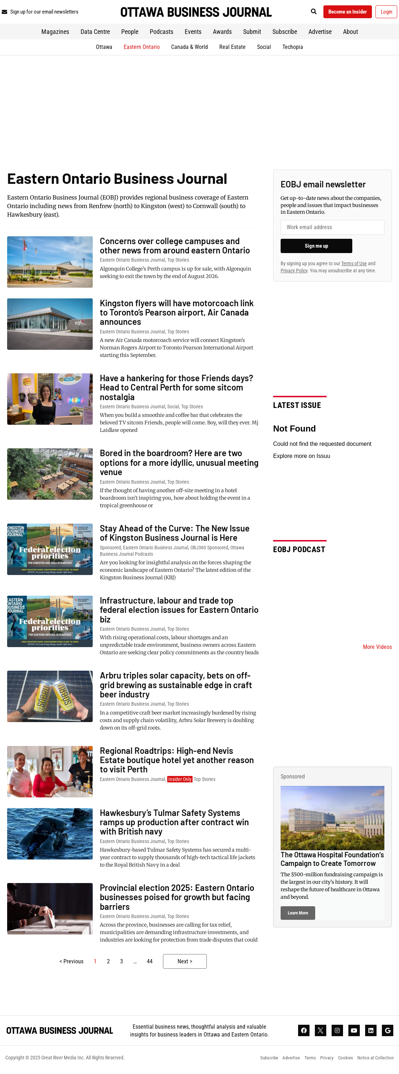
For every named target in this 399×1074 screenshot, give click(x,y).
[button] (304, 13)
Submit (252, 34)
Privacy (321, 1062)
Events (193, 34)
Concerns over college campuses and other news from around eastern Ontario (175, 247)
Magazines (55, 34)
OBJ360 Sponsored (209, 550)
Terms (303, 1062)
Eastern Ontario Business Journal (132, 262)
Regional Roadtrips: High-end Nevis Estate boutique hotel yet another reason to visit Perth (177, 762)
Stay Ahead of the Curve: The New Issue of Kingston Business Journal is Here (175, 535)
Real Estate (232, 49)
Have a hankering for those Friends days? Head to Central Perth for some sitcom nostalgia (176, 389)
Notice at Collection (374, 1062)
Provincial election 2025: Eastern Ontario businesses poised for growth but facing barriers (177, 899)
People (129, 34)
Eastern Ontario (142, 49)
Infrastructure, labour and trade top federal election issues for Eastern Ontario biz (179, 612)
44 (150, 963)
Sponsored (110, 550)
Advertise (320, 34)
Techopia (292, 49)
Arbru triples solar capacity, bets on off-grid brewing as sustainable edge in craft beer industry (176, 687)
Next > (185, 963)
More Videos (377, 649)
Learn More (298, 915)
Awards (222, 34)
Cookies (342, 1062)
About (350, 34)
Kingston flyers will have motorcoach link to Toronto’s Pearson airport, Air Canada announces (177, 314)
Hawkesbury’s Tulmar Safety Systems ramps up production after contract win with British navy (174, 824)
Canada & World (189, 49)
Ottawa (104, 49)
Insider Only (179, 782)
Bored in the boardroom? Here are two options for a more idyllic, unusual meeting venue (179, 464)
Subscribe (284, 34)
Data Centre (95, 34)
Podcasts (161, 34)
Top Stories (178, 262)
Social (264, 49)
